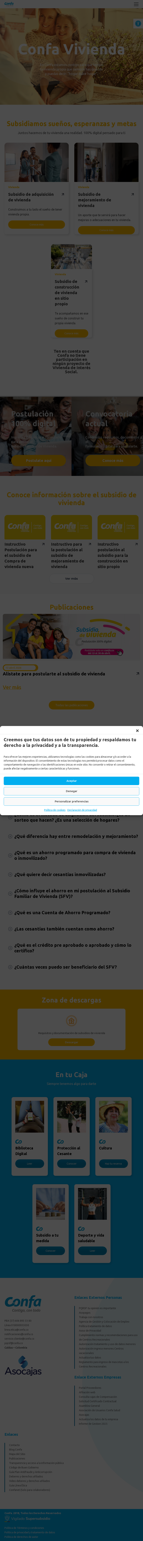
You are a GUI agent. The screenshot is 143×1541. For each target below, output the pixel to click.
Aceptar (71, 780)
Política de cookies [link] (55, 809)
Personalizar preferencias (71, 801)
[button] (137, 730)
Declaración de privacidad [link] (82, 809)
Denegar (71, 791)
